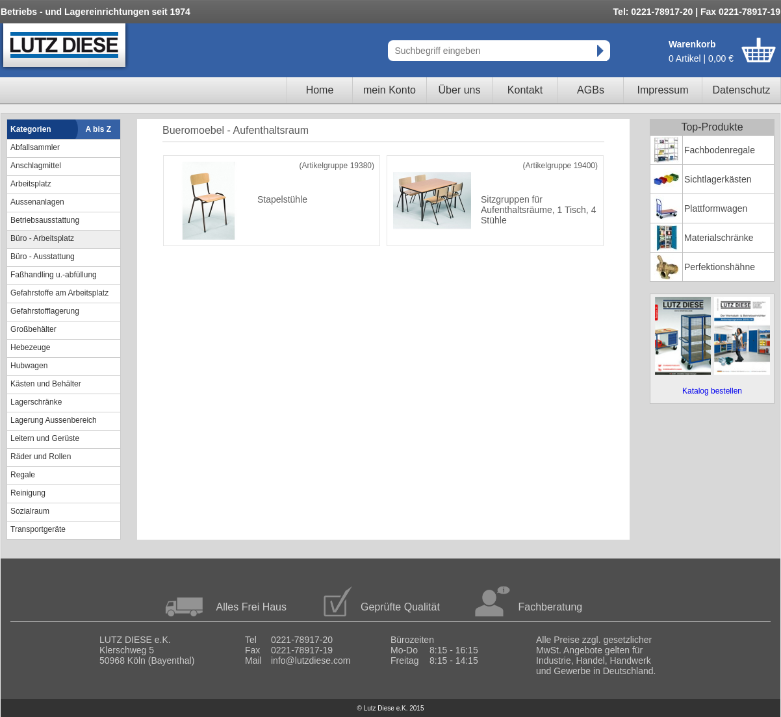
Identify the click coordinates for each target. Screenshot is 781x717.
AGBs (590, 89)
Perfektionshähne (719, 267)
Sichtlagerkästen (718, 179)
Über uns (460, 89)
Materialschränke (719, 238)
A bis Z (99, 129)
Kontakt (525, 89)
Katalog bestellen (712, 391)
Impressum (662, 89)
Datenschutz (742, 89)
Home (320, 89)
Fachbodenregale (719, 150)
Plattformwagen (715, 208)
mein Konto (389, 89)
